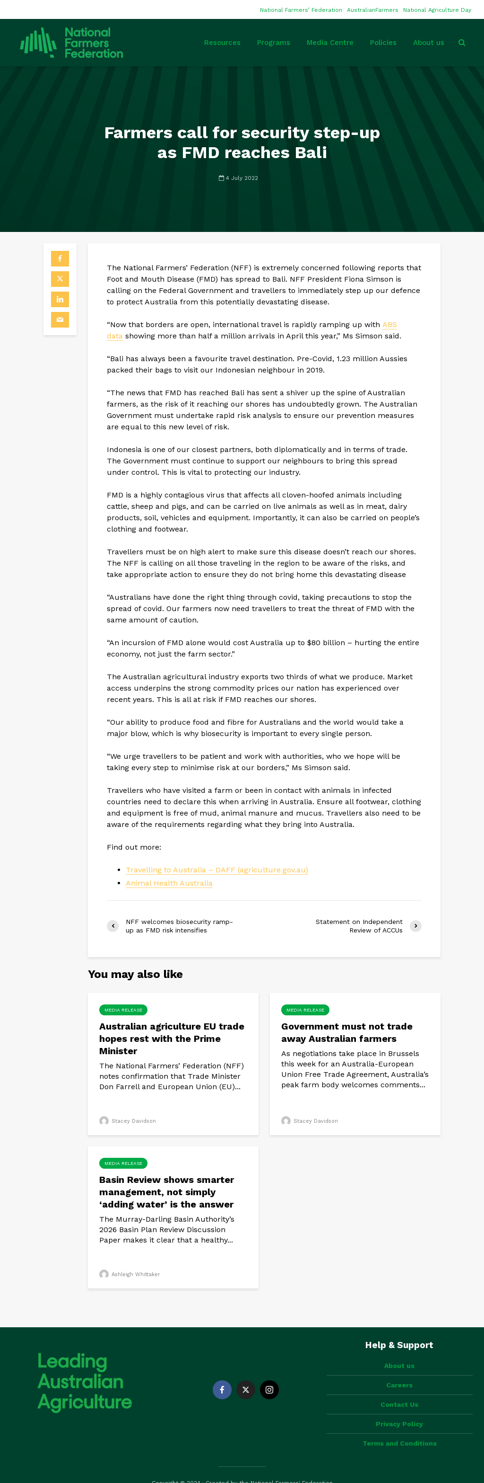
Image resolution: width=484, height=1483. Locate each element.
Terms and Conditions (400, 1427)
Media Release (123, 1009)
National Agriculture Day (437, 10)
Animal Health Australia (169, 883)
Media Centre (330, 42)
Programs (273, 42)
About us (428, 42)
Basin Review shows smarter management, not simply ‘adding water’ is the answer (166, 1192)
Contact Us (399, 1388)
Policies (383, 42)
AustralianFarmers (372, 10)
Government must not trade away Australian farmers (347, 1032)
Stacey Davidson (127, 1121)
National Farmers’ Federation (301, 10)
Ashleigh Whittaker (129, 1274)
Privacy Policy (399, 1408)
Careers (399, 1369)
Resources (222, 42)
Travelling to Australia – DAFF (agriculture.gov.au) (217, 869)
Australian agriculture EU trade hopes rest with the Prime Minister (171, 1039)
